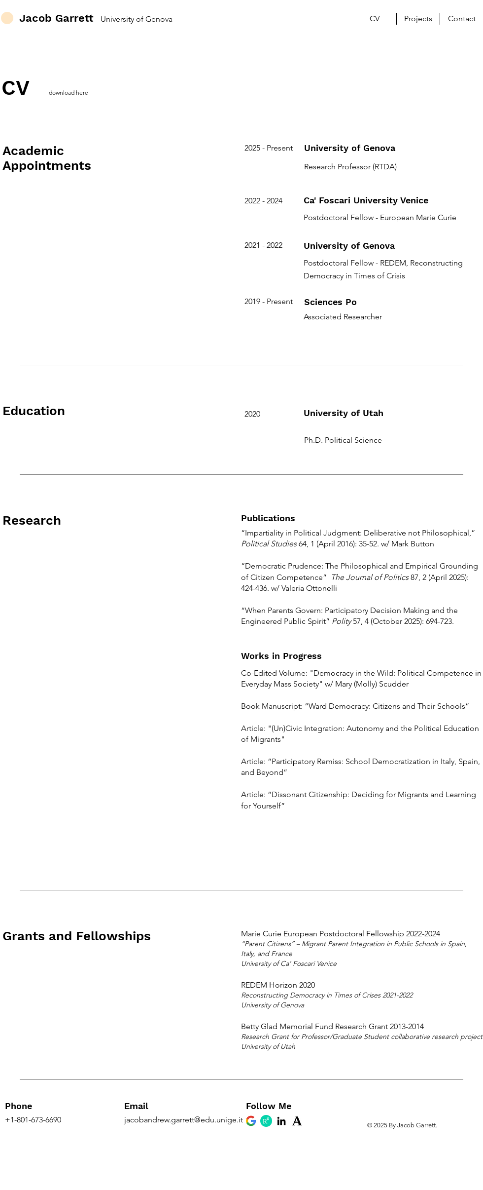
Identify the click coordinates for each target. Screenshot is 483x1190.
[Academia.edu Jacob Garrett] (297, 1121)
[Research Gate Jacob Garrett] (266, 1121)
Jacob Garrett (56, 18)
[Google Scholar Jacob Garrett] (251, 1121)
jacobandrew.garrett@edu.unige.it (183, 1119)
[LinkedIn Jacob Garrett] (281, 1121)
